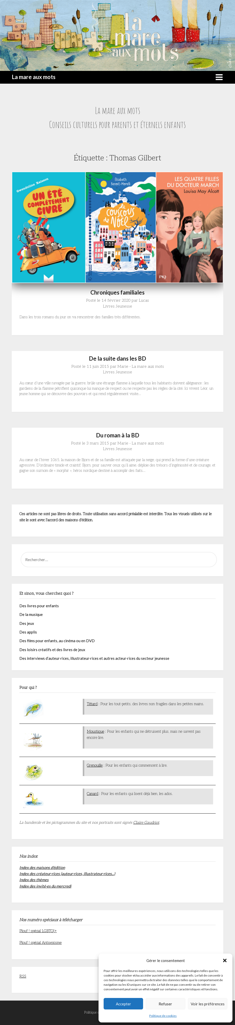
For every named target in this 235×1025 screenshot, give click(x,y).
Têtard (92, 704)
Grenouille (95, 765)
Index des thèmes (34, 879)
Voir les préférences (208, 1004)
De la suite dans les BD (117, 358)
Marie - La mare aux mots (140, 366)
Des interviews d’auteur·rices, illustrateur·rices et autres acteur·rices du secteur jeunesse (94, 658)
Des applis (28, 632)
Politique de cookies (163, 1016)
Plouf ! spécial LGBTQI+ (38, 931)
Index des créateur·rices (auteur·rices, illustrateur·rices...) (67, 873)
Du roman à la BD (117, 435)
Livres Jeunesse (117, 306)
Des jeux (26, 623)
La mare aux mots (34, 76)
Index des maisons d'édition (42, 867)
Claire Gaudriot (146, 822)
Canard (92, 793)
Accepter (123, 1004)
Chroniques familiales (117, 292)
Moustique (95, 731)
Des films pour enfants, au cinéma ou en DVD (57, 640)
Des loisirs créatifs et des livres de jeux (52, 649)
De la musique (31, 614)
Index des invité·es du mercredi (45, 886)
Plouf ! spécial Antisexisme (40, 942)
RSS (22, 976)
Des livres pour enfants (39, 605)
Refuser (165, 1004)
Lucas (144, 300)
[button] (224, 960)
